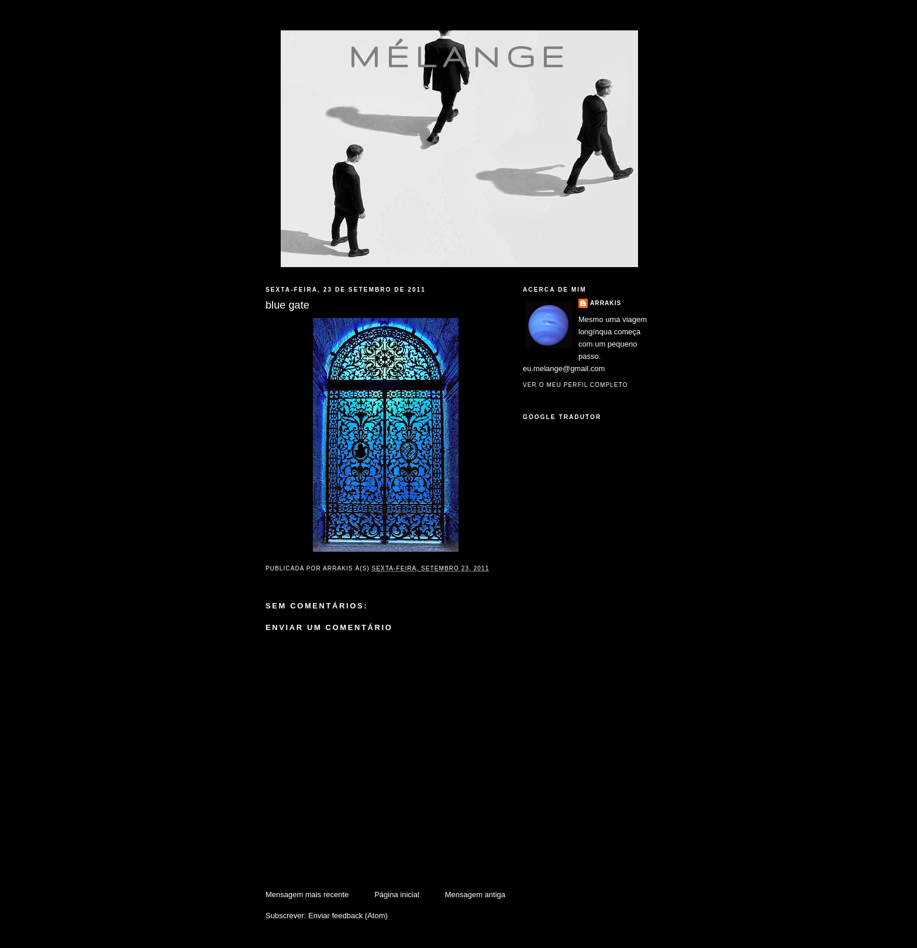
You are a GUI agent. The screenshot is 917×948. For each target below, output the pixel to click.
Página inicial (396, 894)
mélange (459, 56)
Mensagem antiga (475, 894)
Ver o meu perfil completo (575, 385)
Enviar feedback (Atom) (348, 915)
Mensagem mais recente (307, 894)
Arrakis (605, 303)
